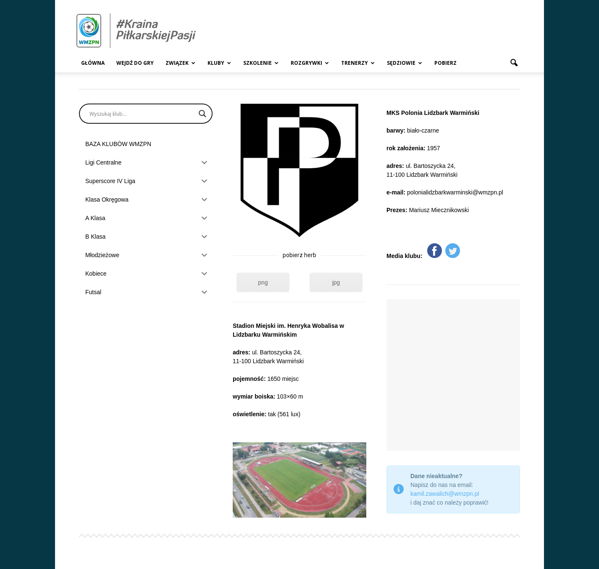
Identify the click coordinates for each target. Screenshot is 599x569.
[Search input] (141, 114)
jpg (336, 282)
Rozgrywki (310, 62)
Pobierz (445, 62)
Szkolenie (260, 62)
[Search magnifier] (202, 114)
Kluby (219, 62)
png (263, 282)
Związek (180, 62)
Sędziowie (404, 62)
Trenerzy (358, 62)
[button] (514, 63)
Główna (93, 62)
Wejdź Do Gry (135, 62)
